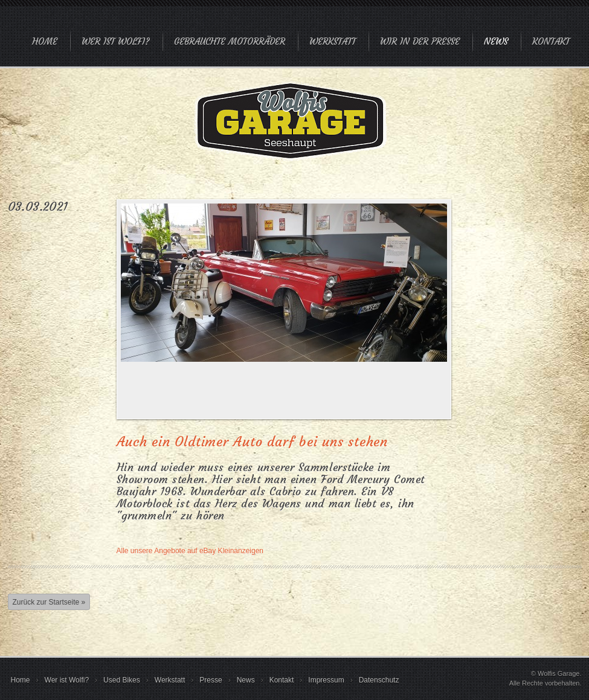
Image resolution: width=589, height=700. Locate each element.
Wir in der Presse (420, 41)
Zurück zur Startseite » (49, 602)
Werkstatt (332, 41)
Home (44, 41)
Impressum (326, 680)
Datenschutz (379, 680)
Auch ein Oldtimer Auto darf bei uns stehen (252, 442)
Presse (210, 680)
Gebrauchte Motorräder (229, 41)
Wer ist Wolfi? (116, 41)
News (496, 41)
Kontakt (551, 41)
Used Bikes (121, 680)
